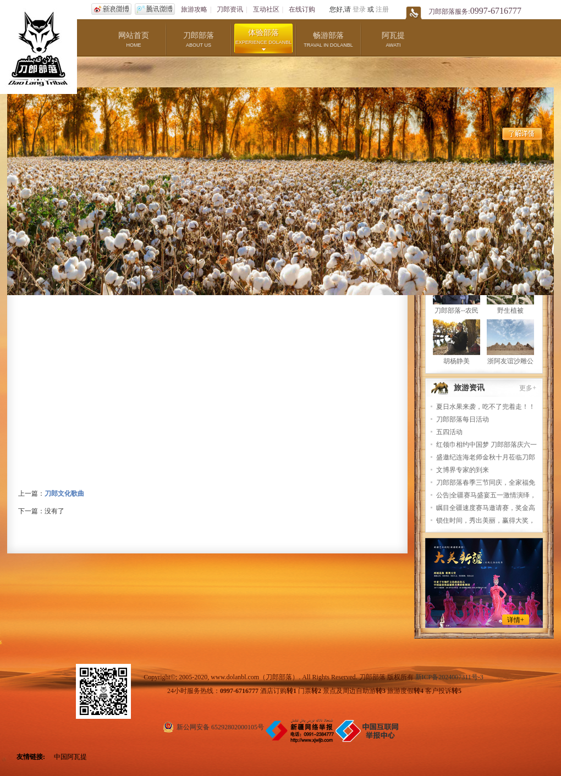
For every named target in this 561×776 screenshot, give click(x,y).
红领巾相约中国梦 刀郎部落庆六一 (486, 444)
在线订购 (302, 9)
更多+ (527, 388)
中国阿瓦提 (70, 757)
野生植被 (510, 310)
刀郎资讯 (230, 9)
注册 (382, 9)
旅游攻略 (194, 9)
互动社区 (266, 9)
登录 (359, 9)
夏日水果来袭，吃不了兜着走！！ (485, 407)
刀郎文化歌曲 (64, 493)
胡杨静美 (456, 361)
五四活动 (449, 432)
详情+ (515, 620)
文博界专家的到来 (462, 470)
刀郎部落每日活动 (462, 419)
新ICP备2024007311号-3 (449, 677)
